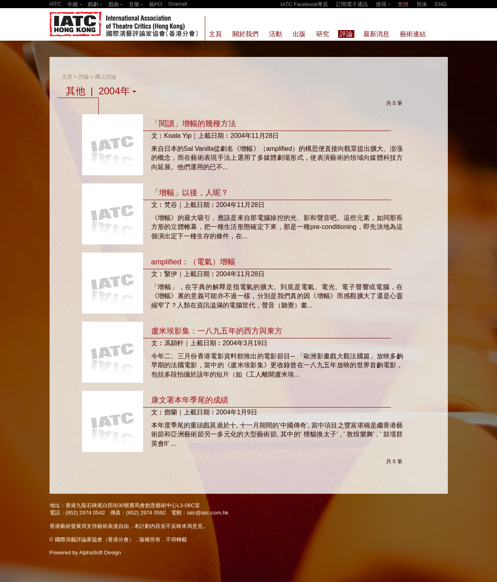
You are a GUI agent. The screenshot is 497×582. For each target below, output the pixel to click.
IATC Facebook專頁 (304, 4)
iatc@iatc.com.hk (207, 513)
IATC (55, 4)
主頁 (67, 77)
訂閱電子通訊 (352, 4)
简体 (422, 4)
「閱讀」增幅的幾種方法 (193, 123)
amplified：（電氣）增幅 (193, 261)
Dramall (177, 4)
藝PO (155, 4)
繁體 (403, 4)
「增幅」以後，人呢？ (189, 192)
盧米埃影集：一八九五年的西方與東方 (216, 331)
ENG (441, 4)
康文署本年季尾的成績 (189, 400)
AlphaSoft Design (100, 552)
